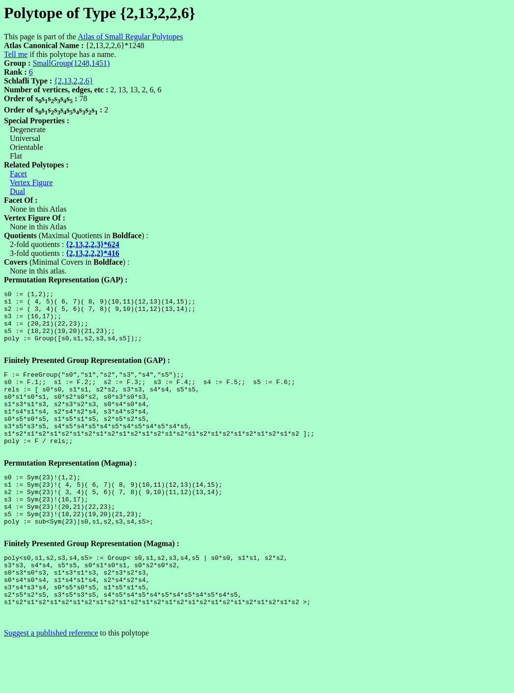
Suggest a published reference (51, 684)
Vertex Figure (31, 182)
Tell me (16, 54)
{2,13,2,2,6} (73, 81)
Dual (17, 191)
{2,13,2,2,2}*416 (92, 253)
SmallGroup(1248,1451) (71, 63)
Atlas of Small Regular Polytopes (130, 36)
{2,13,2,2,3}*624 (92, 244)
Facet (18, 173)
